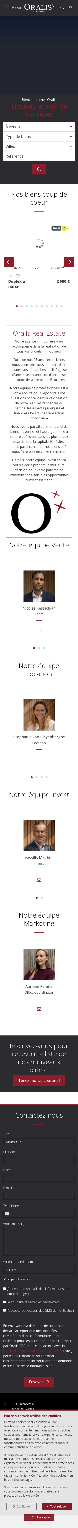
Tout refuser (58, 1506)
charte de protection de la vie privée (31, 1350)
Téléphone (12, 1205)
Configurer (24, 1506)
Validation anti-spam (19, 1261)
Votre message (14, 1223)
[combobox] (7, 1214)
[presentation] (9, 262)
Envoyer (39, 1381)
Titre (6, 1134)
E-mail (9, 1187)
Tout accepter (41, 1517)
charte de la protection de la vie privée (31, 1493)
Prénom (10, 1152)
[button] (39, 127)
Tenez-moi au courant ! (39, 1080)
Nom (8, 1170)
